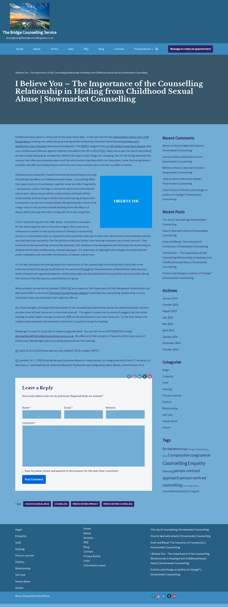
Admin (166, 145)
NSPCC (85, 146)
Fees (71, 49)
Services (88, 541)
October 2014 (170, 351)
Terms (54, 49)
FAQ (86, 49)
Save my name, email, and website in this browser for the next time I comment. (72, 473)
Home (19, 49)
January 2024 (170, 299)
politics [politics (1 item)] (186, 489)
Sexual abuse (170, 423)
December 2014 (171, 345)
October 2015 (170, 306)
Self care (167, 417)
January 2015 (170, 338)
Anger (166, 372)
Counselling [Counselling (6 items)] (174, 466)
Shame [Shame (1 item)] (196, 489)
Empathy (167, 378)
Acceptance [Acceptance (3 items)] (171, 451)
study (87, 270)
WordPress (43, 599)
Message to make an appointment (190, 49)
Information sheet (95, 568)
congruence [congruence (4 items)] (200, 458)
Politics (167, 404)
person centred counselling (118, 507)
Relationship (170, 410)
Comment (29, 425)
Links (87, 564)
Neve (18, 599)
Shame (166, 430)
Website (110, 410)
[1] (103, 151)
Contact (119, 49)
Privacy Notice (92, 559)
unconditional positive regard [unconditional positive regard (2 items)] (180, 494)
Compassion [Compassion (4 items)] (178, 458)
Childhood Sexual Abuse (37, 507)
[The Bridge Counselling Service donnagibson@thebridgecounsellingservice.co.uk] (30, 21)
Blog (101, 49)
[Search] (157, 49)
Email (68, 410)
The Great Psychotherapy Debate (68, 294)
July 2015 (167, 319)
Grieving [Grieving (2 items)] (167, 474)
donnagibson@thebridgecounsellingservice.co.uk (44, 338)
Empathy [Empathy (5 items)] (196, 466)
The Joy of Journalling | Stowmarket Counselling (179, 532)
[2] (69, 290)
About (37, 49)
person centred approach (86, 507)
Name (26, 410)
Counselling (61, 507)
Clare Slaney (169, 190)
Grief (165, 385)
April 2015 (168, 332)
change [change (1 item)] (191, 452)
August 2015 (169, 312)
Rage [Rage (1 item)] (191, 489)
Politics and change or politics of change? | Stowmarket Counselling (185, 195)
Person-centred (171, 397)
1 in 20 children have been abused (125, 146)
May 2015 (167, 325)
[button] (152, 49)
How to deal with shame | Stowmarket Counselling (180, 539)
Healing (167, 391)
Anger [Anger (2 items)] (184, 451)
